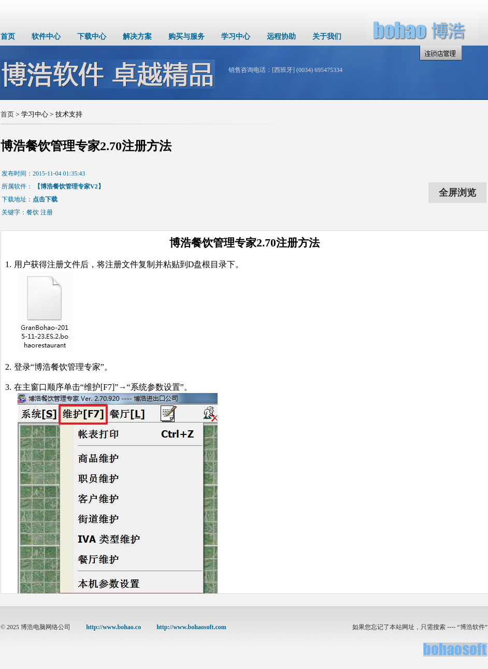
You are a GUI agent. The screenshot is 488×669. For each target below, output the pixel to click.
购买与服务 (186, 36)
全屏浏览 (457, 192)
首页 (8, 36)
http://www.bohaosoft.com (191, 627)
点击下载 (45, 199)
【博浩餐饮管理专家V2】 (69, 186)
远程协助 (281, 36)
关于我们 (326, 36)
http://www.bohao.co (113, 627)
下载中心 (91, 36)
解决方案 (137, 36)
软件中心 (46, 36)
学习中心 (235, 36)
